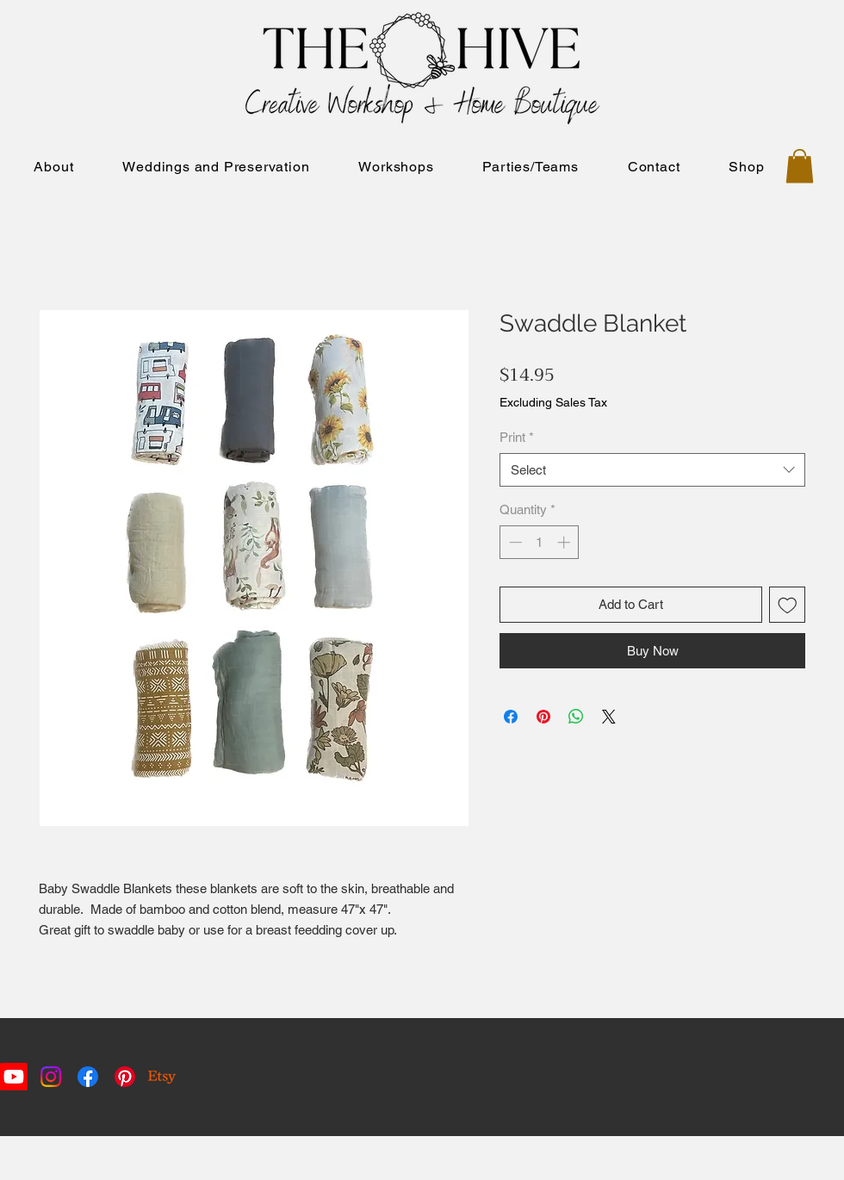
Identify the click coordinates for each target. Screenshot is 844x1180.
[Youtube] (14, 1076)
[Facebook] (88, 1076)
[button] (799, 166)
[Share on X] (609, 716)
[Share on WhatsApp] (576, 716)
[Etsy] (162, 1076)
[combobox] (652, 470)
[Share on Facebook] (510, 716)
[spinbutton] (539, 542)
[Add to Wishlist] (787, 605)
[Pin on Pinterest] (543, 716)
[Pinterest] (125, 1076)
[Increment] (565, 542)
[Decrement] (513, 542)
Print (517, 437)
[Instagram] (51, 1076)
